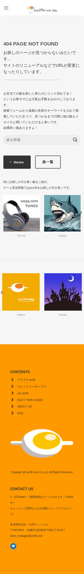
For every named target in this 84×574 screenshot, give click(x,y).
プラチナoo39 (26, 379)
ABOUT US (24, 406)
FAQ (20, 413)
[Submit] (75, 139)
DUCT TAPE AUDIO (30, 400)
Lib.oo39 (22, 393)
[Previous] (3, 222)
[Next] (81, 222)
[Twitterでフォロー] (13, 546)
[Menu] (6, 7)
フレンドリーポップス (31, 386)
